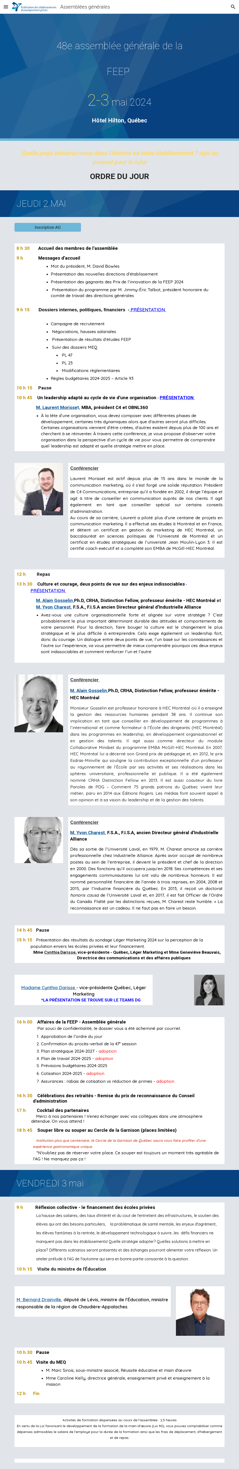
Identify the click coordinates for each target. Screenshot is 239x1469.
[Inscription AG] (48, 227)
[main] (119, 77)
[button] (6, 6)
